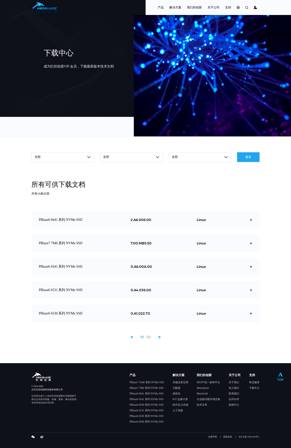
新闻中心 (234, 404)
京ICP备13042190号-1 (249, 437)
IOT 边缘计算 (180, 399)
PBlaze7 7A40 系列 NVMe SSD (146, 382)
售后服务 (254, 382)
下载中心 (254, 388)
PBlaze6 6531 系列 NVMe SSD (146, 410)
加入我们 (234, 388)
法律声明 (212, 437)
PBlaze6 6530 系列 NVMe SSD (146, 416)
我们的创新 (204, 375)
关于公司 (235, 375)
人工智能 (178, 410)
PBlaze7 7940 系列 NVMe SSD (146, 388)
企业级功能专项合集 (208, 399)
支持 (252, 375)
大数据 (176, 388)
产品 (132, 375)
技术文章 (202, 404)
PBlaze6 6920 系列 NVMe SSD (146, 421)
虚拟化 (176, 393)
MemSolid (202, 393)
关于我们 (234, 382)
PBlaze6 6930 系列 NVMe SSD (146, 404)
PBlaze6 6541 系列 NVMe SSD (146, 399)
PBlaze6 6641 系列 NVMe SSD (146, 393)
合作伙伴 (234, 399)
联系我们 (234, 393)
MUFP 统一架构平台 (208, 382)
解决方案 (179, 375)
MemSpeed (203, 388)
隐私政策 (227, 437)
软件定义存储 (180, 404)
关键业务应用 (180, 382)
